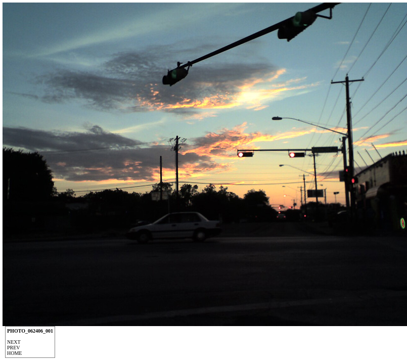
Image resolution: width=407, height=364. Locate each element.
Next (14, 342)
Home (14, 353)
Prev (13, 347)
